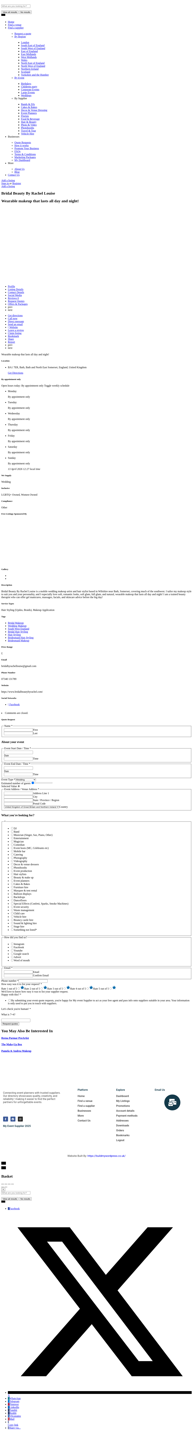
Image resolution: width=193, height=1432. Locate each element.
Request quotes (10, 1024)
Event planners (22, 880)
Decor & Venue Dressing (34, 110)
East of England (29, 51)
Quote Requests (22, 142)
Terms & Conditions (25, 154)
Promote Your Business (26, 148)
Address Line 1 (41, 793)
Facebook (19, 947)
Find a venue (14, 24)
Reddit (12, 1413)
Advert (17, 957)
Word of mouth (22, 960)
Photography (20, 857)
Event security (21, 907)
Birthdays (26, 83)
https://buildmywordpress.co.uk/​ (107, 1155)
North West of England (33, 66)
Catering (18, 854)
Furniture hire (21, 887)
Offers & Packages (18, 304)
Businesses (13, 136)
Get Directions (15, 372)
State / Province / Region (46, 800)
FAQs (17, 151)
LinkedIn (13, 1407)
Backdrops (19, 897)
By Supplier (20, 98)
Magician (19, 841)
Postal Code (39, 803)
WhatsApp (14, 1398)
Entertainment (21, 838)
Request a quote (22, 33)
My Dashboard (22, 160)
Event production (23, 871)
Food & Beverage (30, 119)
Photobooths (27, 127)
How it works (21, 145)
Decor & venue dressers (26, 864)
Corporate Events (30, 89)
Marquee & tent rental (25, 890)
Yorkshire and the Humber (35, 74)
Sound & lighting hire (25, 923)
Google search (21, 953)
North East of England (33, 63)
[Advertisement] (96, 541)
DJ (15, 828)
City (35, 796)
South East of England (33, 45)
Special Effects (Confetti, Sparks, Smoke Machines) (41, 903)
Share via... (14, 1427)
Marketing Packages (25, 157)
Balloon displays (22, 893)
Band (16, 831)
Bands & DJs (28, 104)
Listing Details (15, 289)
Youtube (18, 950)
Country (63, 806)
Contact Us (14, 174)
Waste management (24, 910)
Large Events (28, 92)
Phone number (10, 980)
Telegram (13, 1401)
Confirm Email (41, 975)
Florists (25, 116)
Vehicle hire (20, 916)
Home (11, 21)
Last (35, 733)
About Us (19, 169)
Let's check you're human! (16, 1009)
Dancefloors (20, 900)
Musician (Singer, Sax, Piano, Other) (33, 835)
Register (16, 183)
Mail (11, 1419)
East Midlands (28, 54)
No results (25, 12)
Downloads (122, 1125)
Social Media (15, 295)
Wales (24, 60)
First (35, 729)
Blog (17, 172)
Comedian (19, 844)
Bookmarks (123, 1135)
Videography (20, 861)
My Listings (123, 1101)
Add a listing (8, 180)
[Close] (3, 1189)
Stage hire (19, 926)
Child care (19, 913)
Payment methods (127, 1115)
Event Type (8, 779)
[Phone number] (33, 981)
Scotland (25, 71)
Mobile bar (19, 851)
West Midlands (29, 57)
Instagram (19, 944)
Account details (125, 1110)
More (11, 163)
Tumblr (12, 1410)
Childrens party (29, 86)
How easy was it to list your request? (21, 984)
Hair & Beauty (28, 122)
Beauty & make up (23, 877)
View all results (10, 12)
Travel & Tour (28, 130)
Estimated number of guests (15, 783)
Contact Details (16, 292)
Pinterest (13, 1404)
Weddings (26, 95)
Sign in (5, 183)
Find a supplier (16, 27)
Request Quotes (16, 301)
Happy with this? (11, 994)
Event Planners (29, 113)
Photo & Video (29, 124)
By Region (20, 36)
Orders (120, 1130)
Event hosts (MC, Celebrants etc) (31, 848)
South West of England (33, 48)
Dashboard (122, 1096)
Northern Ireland (30, 69)
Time (35, 758)
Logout (120, 1140)
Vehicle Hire (27, 133)
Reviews (13, 298)
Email (36, 972)
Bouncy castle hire (23, 920)
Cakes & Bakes (29, 107)
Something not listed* (25, 929)
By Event (19, 77)
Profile (11, 286)
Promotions (123, 1105)
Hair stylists (20, 874)
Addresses (122, 1120)
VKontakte (14, 1416)
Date (6, 755)
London (25, 42)
